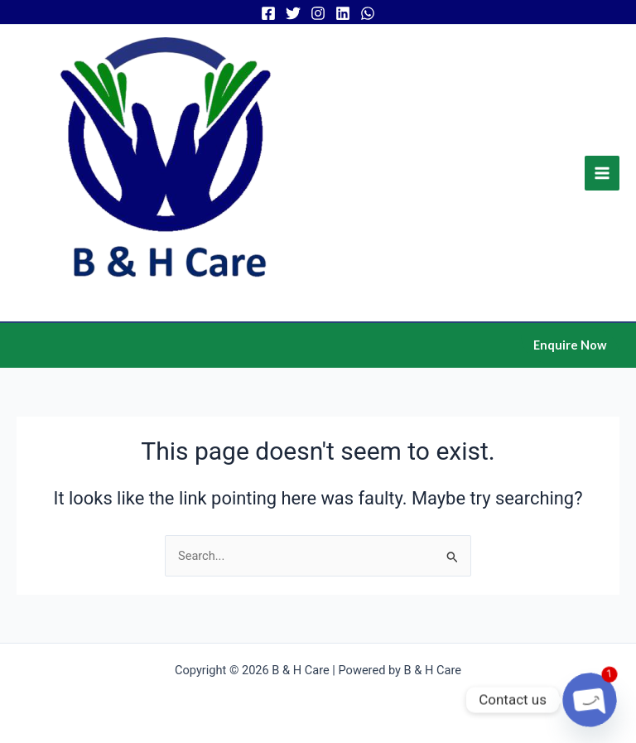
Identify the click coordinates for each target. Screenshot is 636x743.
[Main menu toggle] (602, 173)
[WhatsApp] (367, 13)
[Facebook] (268, 13)
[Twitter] (293, 13)
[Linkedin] (342, 13)
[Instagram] (318, 13)
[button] (570, 345)
